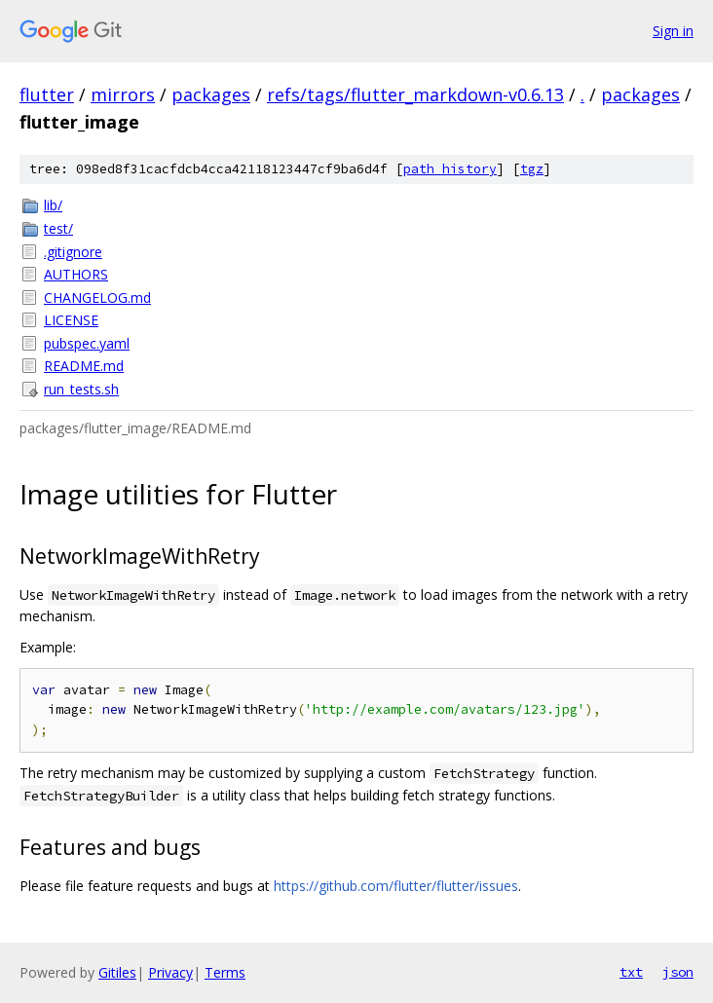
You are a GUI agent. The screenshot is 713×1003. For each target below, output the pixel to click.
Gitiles (117, 972)
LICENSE (71, 320)
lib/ (53, 205)
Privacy (170, 972)
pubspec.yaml (87, 343)
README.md (84, 365)
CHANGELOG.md (97, 297)
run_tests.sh (81, 389)
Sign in (673, 30)
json (678, 972)
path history (450, 169)
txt (631, 972)
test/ (58, 228)
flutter (46, 94)
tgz (532, 169)
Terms (225, 972)
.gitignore (73, 251)
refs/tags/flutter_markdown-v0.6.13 (415, 94)
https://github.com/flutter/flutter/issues (396, 885)
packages (210, 94)
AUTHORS (76, 274)
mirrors (123, 94)
